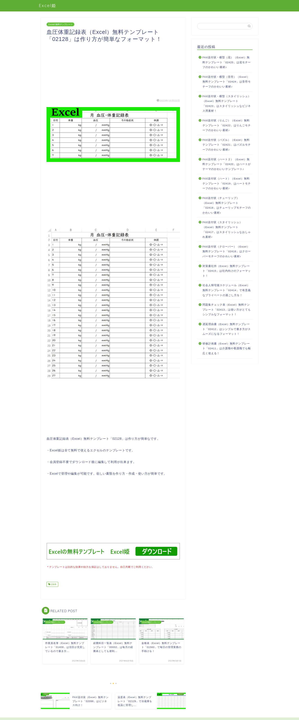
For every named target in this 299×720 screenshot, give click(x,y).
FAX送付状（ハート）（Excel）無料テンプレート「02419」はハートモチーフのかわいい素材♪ (227, 183)
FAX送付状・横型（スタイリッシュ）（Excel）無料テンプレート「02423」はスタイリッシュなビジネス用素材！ (227, 103)
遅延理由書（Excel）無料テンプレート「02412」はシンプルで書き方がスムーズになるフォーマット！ (227, 329)
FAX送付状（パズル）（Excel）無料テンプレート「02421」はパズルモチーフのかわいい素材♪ (227, 145)
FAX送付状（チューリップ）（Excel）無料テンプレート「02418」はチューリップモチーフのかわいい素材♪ (227, 205)
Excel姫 (47, 5)
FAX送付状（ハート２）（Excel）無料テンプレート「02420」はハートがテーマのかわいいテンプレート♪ (227, 164)
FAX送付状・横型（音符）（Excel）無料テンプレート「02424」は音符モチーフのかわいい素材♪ (227, 81)
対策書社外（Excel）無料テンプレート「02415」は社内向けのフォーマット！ (227, 271)
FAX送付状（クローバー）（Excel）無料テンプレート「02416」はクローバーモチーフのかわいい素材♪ (227, 251)
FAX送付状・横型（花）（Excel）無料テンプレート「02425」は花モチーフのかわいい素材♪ (227, 62)
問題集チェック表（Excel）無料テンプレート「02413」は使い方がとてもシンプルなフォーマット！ (227, 309)
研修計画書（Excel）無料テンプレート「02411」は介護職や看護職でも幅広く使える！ (227, 348)
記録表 (53, 584)
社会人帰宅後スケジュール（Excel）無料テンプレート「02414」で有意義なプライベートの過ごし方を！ (227, 290)
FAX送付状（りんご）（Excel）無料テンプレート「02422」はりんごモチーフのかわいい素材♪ (227, 125)
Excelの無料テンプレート (60, 24)
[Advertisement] (113, 69)
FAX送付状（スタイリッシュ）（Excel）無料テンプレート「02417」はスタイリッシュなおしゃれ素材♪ (227, 229)
